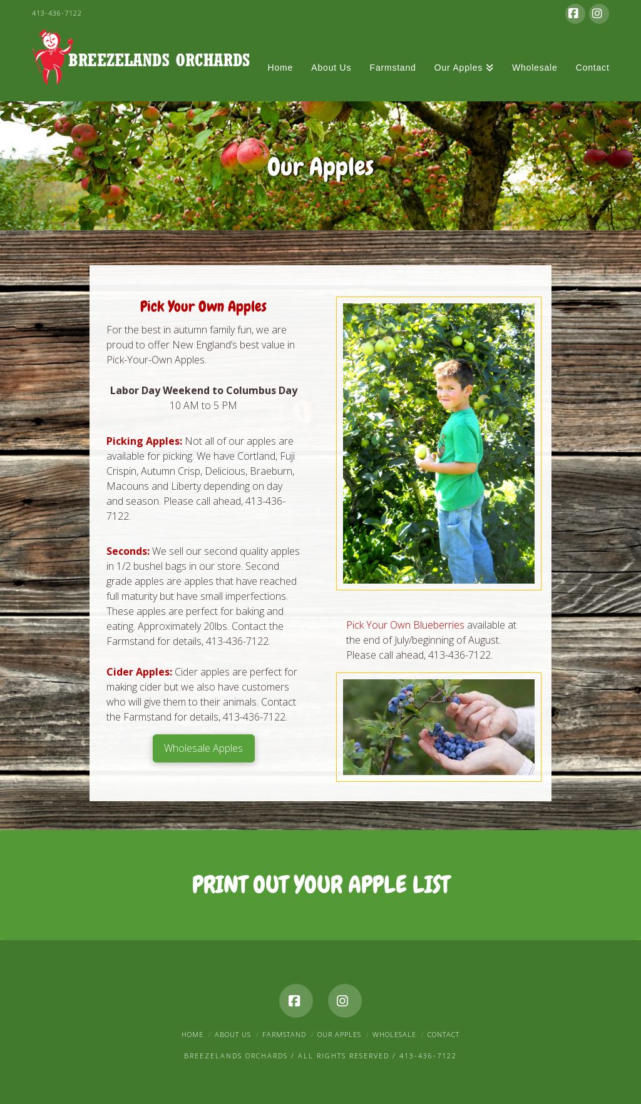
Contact (443, 1034)
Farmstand (284, 1034)
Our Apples (339, 1034)
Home (192, 1034)
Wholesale (394, 1034)
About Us (233, 1034)
